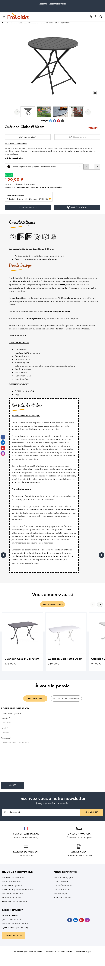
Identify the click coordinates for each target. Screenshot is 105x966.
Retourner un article (11, 897)
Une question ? (30, 137)
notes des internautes (66, 698)
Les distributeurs (62, 889)
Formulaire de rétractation (14, 901)
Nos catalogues (61, 893)
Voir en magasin (77, 207)
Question (6, 738)
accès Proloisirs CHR (57, 4)
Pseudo (5, 718)
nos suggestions (53, 604)
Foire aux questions (11, 881)
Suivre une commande (12, 893)
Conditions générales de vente (27, 951)
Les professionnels (63, 885)
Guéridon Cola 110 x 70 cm (22, 659)
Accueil (14, 23)
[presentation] (22, 776)
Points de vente (61, 881)
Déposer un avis (79, 137)
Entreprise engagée (63, 877)
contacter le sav (13, 935)
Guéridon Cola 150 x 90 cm (65, 659)
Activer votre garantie (12, 885)
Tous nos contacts (62, 897)
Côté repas (23, 23)
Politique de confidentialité (59, 951)
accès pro (43, 4)
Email (4, 728)
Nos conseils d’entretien (13, 877)
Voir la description (14, 159)
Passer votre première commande (18, 889)
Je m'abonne (91, 812)
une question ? (35, 698)
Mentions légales (84, 951)
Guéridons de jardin (37, 23)
